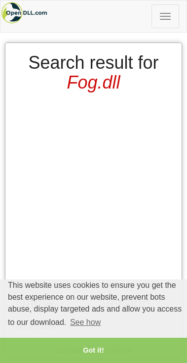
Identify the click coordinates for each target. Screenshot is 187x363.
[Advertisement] (92, 189)
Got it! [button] (93, 350)
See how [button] (85, 322)
